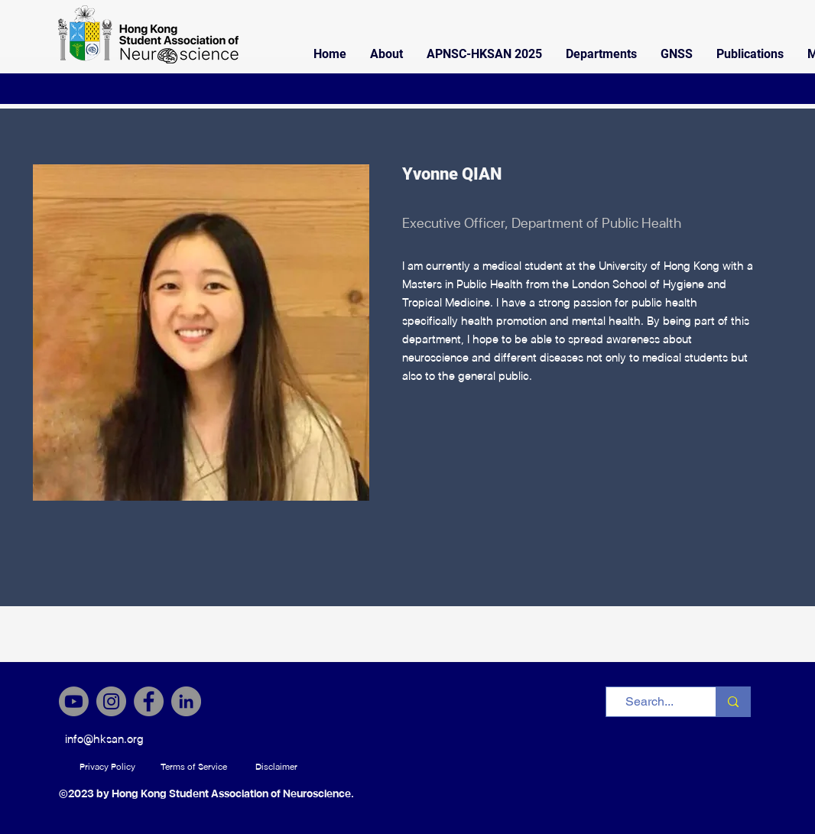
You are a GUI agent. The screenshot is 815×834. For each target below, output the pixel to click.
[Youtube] (74, 701)
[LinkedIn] (186, 701)
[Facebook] (149, 701)
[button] (386, 54)
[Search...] (649, 701)
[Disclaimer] (276, 766)
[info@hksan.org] (104, 739)
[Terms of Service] (194, 766)
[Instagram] (111, 701)
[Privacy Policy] (107, 766)
